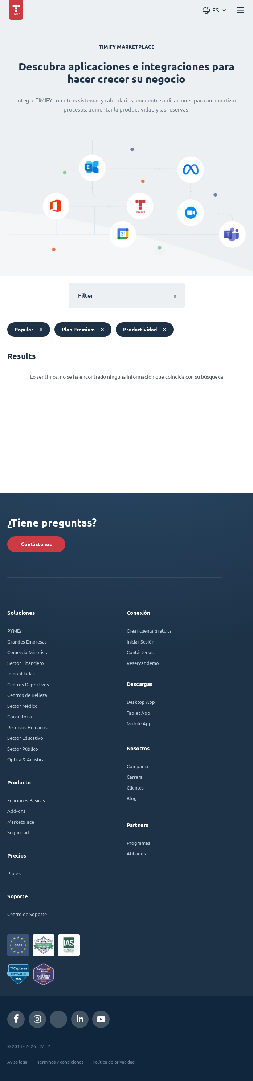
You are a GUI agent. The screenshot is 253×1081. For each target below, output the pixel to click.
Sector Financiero (25, 663)
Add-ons (16, 811)
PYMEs (14, 630)
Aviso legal (17, 1061)
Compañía (137, 766)
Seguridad (18, 832)
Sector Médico (22, 706)
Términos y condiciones (60, 1061)
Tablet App (138, 712)
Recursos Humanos (27, 727)
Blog (132, 798)
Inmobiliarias (21, 673)
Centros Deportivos (28, 684)
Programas (138, 843)
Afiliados (136, 853)
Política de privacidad (114, 1061)
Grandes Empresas (27, 641)
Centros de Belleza (27, 695)
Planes (14, 873)
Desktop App (141, 702)
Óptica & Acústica (26, 759)
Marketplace (20, 821)
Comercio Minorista (28, 652)
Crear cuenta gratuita (149, 630)
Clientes (135, 787)
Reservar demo (143, 663)
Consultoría (19, 716)
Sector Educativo (25, 738)
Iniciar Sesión (140, 641)
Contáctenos (36, 544)
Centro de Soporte (27, 914)
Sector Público (22, 748)
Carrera (135, 776)
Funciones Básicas (26, 800)
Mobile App (139, 723)
